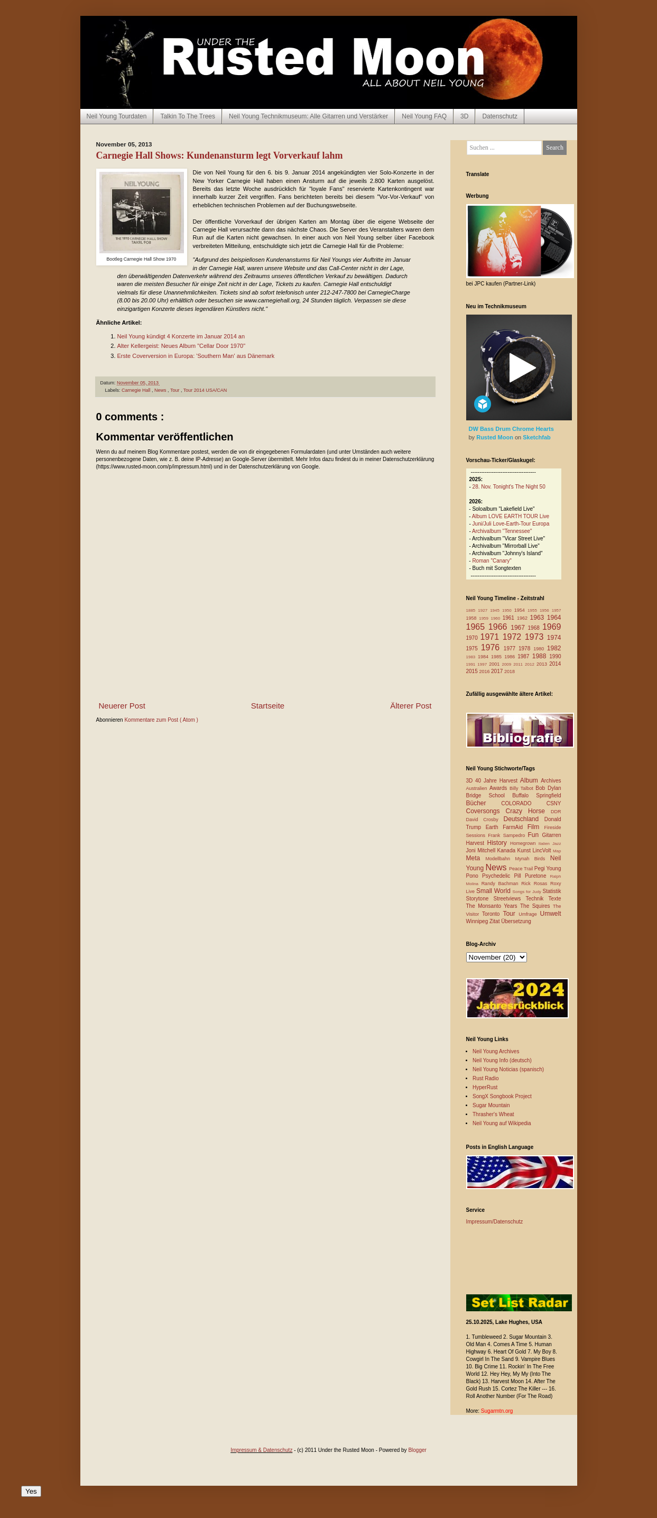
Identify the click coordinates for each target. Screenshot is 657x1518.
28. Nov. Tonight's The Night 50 (509, 487)
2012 (530, 664)
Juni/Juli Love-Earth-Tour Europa (511, 524)
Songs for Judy (528, 891)
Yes (31, 1491)
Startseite (267, 705)
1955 (534, 610)
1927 (484, 610)
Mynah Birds (532, 858)
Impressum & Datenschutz (261, 1450)
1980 (540, 648)
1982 (554, 648)
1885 (472, 610)
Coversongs (486, 811)
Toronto (492, 914)
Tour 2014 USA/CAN (205, 390)
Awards (499, 788)
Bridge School (489, 795)
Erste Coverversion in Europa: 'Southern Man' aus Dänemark (196, 356)
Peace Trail (521, 868)
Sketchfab (537, 437)
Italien (545, 843)
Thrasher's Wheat (493, 1114)
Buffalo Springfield (536, 795)
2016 (485, 671)
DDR (556, 811)
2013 (542, 664)
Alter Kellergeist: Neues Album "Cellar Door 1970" (181, 346)
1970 (473, 638)
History (498, 843)
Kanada (507, 850)
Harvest (476, 843)
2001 (495, 664)
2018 (509, 671)
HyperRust (485, 1087)
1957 (556, 610)
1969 (551, 626)
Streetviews (510, 898)
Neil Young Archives (496, 1051)
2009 (507, 664)
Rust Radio (485, 1078)
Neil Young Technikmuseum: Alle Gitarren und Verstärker (308, 116)
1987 (524, 656)
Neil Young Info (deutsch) (502, 1060)
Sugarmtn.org (497, 1411)
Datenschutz (499, 116)
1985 (497, 656)
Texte (555, 898)
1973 (536, 636)
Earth (494, 827)
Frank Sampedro (508, 835)
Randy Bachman (502, 883)
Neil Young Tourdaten (117, 116)
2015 (472, 671)
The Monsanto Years (493, 906)
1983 (472, 657)
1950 (508, 610)
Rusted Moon (495, 437)
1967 (519, 627)
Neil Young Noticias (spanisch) (508, 1069)
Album (530, 780)
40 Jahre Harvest (497, 781)
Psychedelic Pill (503, 876)
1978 (526, 648)
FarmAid (515, 827)
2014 (555, 664)
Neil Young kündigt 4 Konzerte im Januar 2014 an (181, 336)
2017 (497, 671)
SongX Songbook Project (502, 1096)
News (161, 390)
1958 (472, 618)
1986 (510, 656)
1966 (499, 626)
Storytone (480, 898)
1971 (491, 636)
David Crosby (485, 819)
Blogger (417, 1450)
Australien (478, 788)
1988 (541, 656)
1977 (511, 648)
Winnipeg (477, 921)
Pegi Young (547, 868)
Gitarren (551, 835)
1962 (523, 618)
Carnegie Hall (137, 390)
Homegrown (524, 843)
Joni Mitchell (481, 850)
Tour (175, 390)
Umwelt (550, 913)
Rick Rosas (535, 883)
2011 (519, 664)
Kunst (524, 850)
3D (464, 116)
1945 (496, 610)
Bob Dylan (548, 788)
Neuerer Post (122, 705)
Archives (551, 781)
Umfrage (529, 914)
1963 (538, 617)
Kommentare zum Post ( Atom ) (161, 720)
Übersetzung (516, 921)
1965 (477, 626)
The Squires (536, 906)
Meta (476, 858)
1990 (555, 656)
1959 (485, 618)
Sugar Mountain (491, 1105)
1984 (484, 656)
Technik (536, 898)
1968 (535, 628)
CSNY (554, 803)
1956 (546, 610)
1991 (472, 664)
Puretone (537, 876)
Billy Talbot (522, 788)
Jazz (556, 843)
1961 (510, 618)
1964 (554, 617)
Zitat (495, 921)
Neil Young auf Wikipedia (502, 1123)
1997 (483, 664)
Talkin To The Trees (187, 116)
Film (536, 827)
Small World (494, 891)
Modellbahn (500, 858)
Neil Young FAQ (424, 116)
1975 (473, 648)
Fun (535, 835)
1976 (492, 647)
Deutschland (524, 819)
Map (557, 851)
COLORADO (523, 803)
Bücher (484, 803)
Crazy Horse (528, 811)
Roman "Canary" (491, 561)
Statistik (551, 891)
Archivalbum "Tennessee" (502, 531)
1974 (554, 637)
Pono (474, 876)
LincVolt (542, 850)
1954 (521, 610)
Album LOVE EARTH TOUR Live (510, 516)
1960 (496, 618)
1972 (514, 636)
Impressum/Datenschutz (494, 1222)
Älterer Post (410, 705)
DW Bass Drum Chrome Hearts (511, 429)
